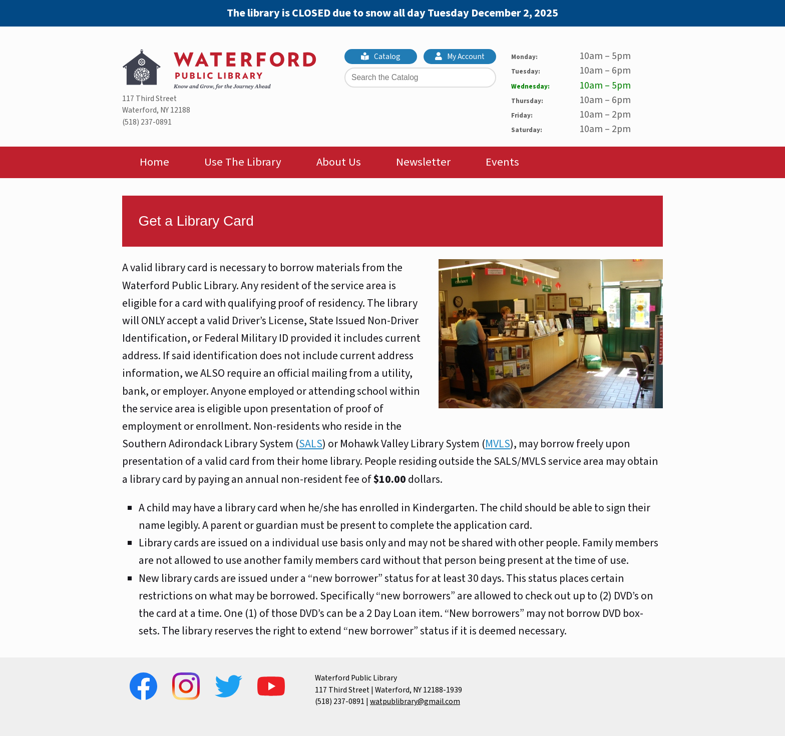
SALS (310, 444)
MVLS (497, 444)
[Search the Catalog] (420, 78)
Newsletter (423, 162)
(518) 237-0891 (147, 122)
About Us (338, 162)
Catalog (381, 56)
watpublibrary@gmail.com (415, 701)
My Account (460, 56)
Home (154, 162)
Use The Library (242, 162)
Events (502, 162)
